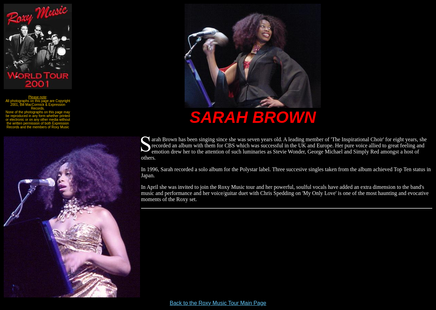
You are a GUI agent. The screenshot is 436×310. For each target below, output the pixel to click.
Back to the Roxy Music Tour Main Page (218, 303)
